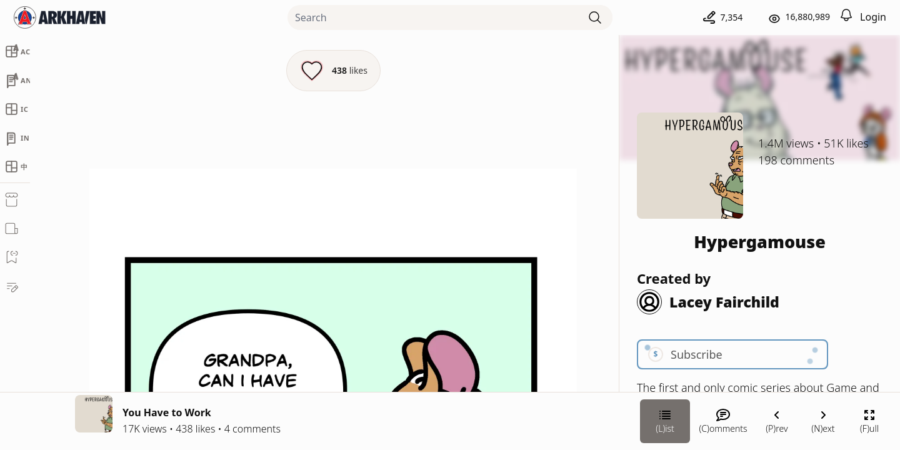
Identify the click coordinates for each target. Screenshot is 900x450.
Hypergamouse (760, 241)
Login (873, 17)
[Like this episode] (333, 70)
